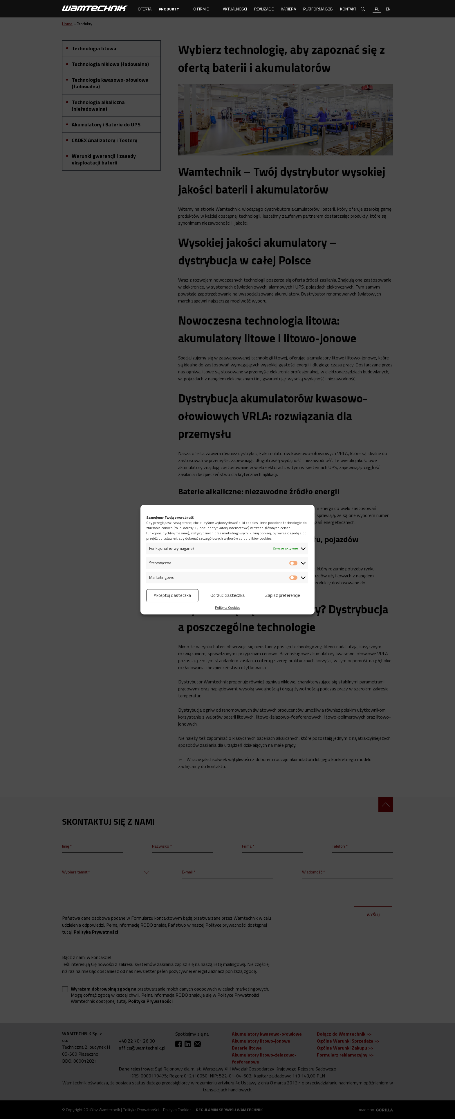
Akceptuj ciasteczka (172, 595)
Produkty (169, 9)
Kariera (288, 9)
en (388, 9)
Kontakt (348, 9)
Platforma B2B (318, 9)
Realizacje (264, 9)
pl (377, 9)
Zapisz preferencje (282, 595)
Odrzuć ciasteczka (227, 595)
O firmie (201, 9)
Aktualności (235, 9)
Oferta (144, 9)
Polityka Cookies (227, 607)
